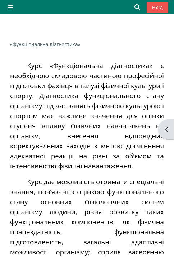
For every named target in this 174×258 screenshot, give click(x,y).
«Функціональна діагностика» (45, 44)
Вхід (157, 7)
